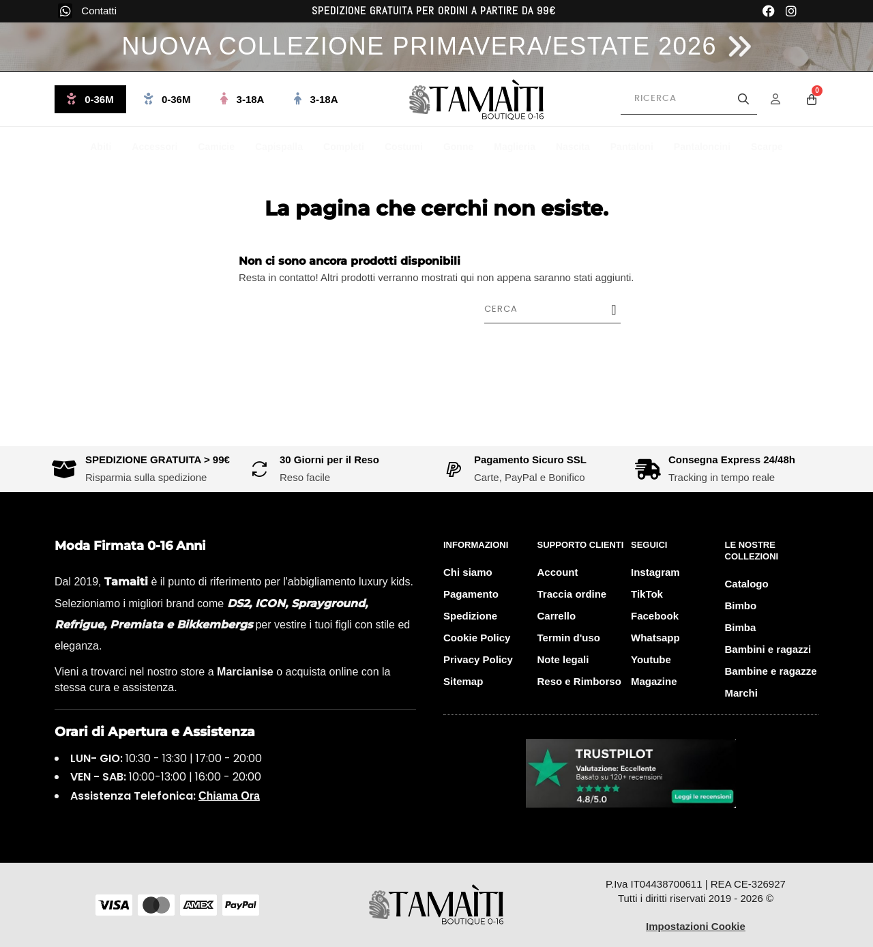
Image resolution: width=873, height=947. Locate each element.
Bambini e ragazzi (768, 649)
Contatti (99, 10)
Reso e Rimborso (579, 681)
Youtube (651, 659)
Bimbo (741, 605)
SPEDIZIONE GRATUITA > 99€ (157, 459)
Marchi (741, 693)
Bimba (740, 627)
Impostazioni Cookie (695, 926)
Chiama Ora (229, 796)
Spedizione (470, 616)
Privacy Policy (478, 659)
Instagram (655, 572)
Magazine (654, 681)
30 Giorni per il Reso (329, 459)
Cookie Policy (476, 637)
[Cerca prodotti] (689, 99)
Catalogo (747, 583)
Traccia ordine (572, 594)
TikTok (647, 594)
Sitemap (463, 681)
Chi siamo (467, 572)
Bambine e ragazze (771, 671)
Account (557, 572)
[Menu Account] (784, 99)
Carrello (556, 616)
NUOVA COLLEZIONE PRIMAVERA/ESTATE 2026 (419, 46)
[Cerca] (559, 309)
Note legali (563, 659)
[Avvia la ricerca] (743, 99)
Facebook (655, 616)
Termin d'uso (568, 637)
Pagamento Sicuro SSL (530, 459)
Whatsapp (655, 637)
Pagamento (471, 594)
